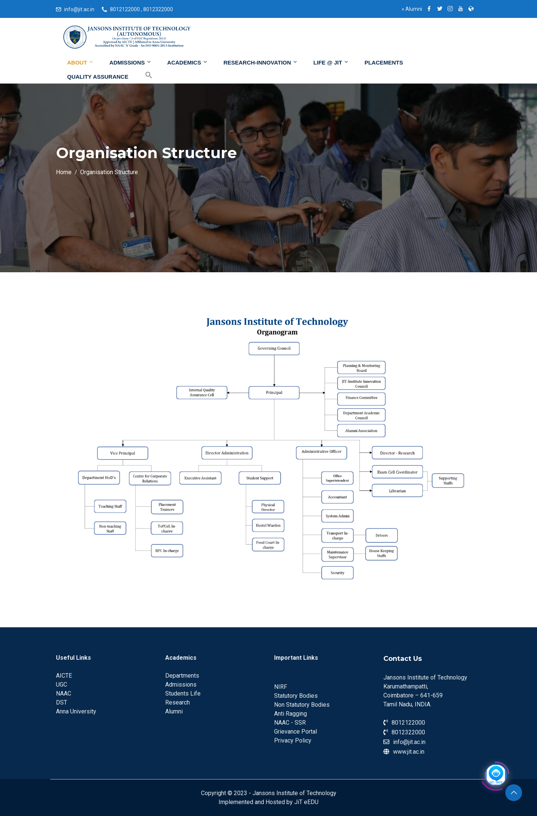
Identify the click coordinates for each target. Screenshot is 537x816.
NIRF (280, 686)
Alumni (412, 9)
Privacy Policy (292, 740)
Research (177, 702)
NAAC (63, 693)
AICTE (64, 675)
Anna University (76, 711)
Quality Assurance (97, 76)
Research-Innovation (260, 62)
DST (61, 702)
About (80, 62)
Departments (182, 675)
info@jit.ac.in (79, 9)
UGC (61, 684)
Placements (383, 62)
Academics (187, 62)
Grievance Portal (295, 731)
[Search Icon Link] (143, 75)
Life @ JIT (331, 62)
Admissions (130, 62)
